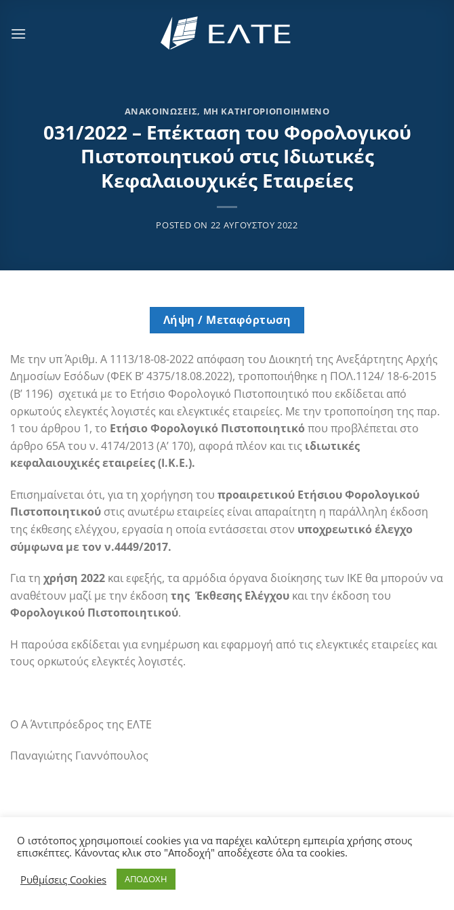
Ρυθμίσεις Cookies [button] (63, 879)
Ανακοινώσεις (161, 111)
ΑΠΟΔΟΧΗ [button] (146, 879)
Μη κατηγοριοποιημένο (266, 111)
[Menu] (18, 33)
